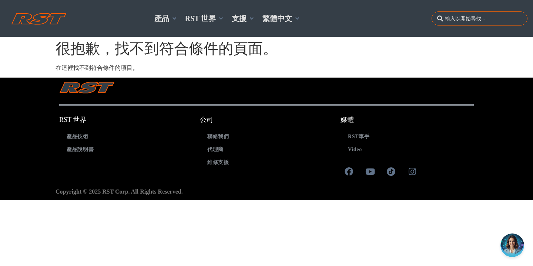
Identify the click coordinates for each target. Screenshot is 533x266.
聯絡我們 (218, 136)
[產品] (166, 18)
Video (355, 149)
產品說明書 (80, 149)
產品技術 (77, 136)
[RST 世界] (204, 18)
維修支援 (218, 162)
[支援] (243, 18)
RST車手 (359, 136)
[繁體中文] (281, 18)
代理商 (215, 149)
